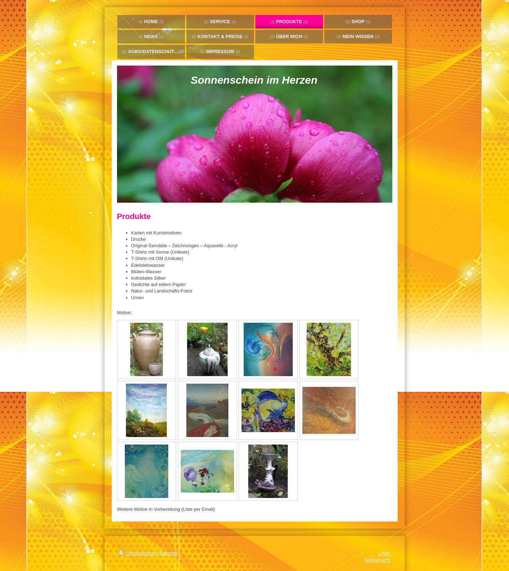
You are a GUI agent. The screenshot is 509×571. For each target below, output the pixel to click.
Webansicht (378, 560)
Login (384, 553)
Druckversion (138, 553)
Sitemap (169, 553)
